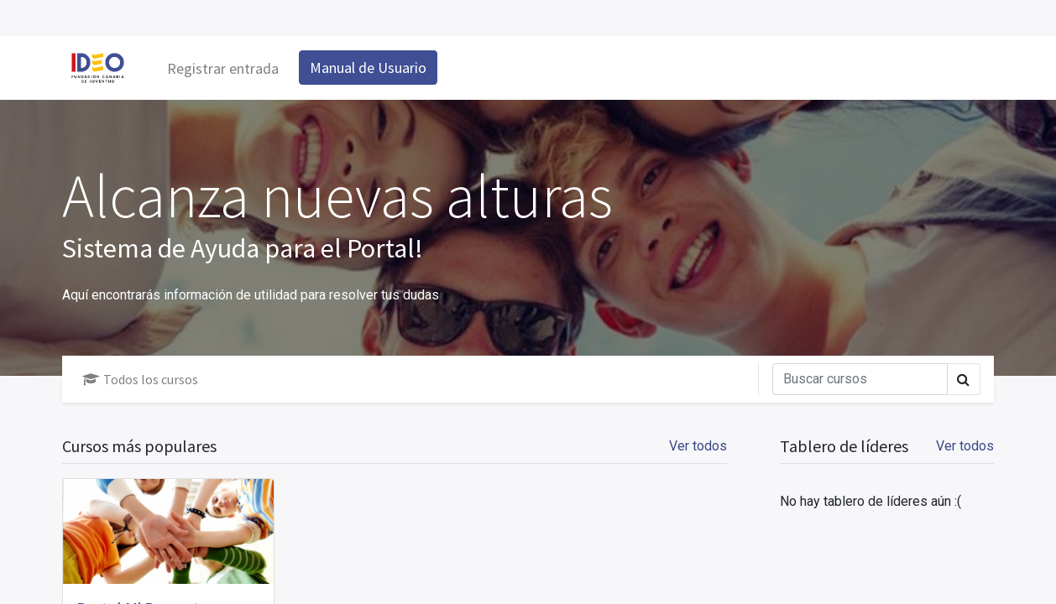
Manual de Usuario (368, 67)
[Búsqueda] (860, 379)
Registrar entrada (223, 68)
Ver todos (965, 446)
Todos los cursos (140, 379)
